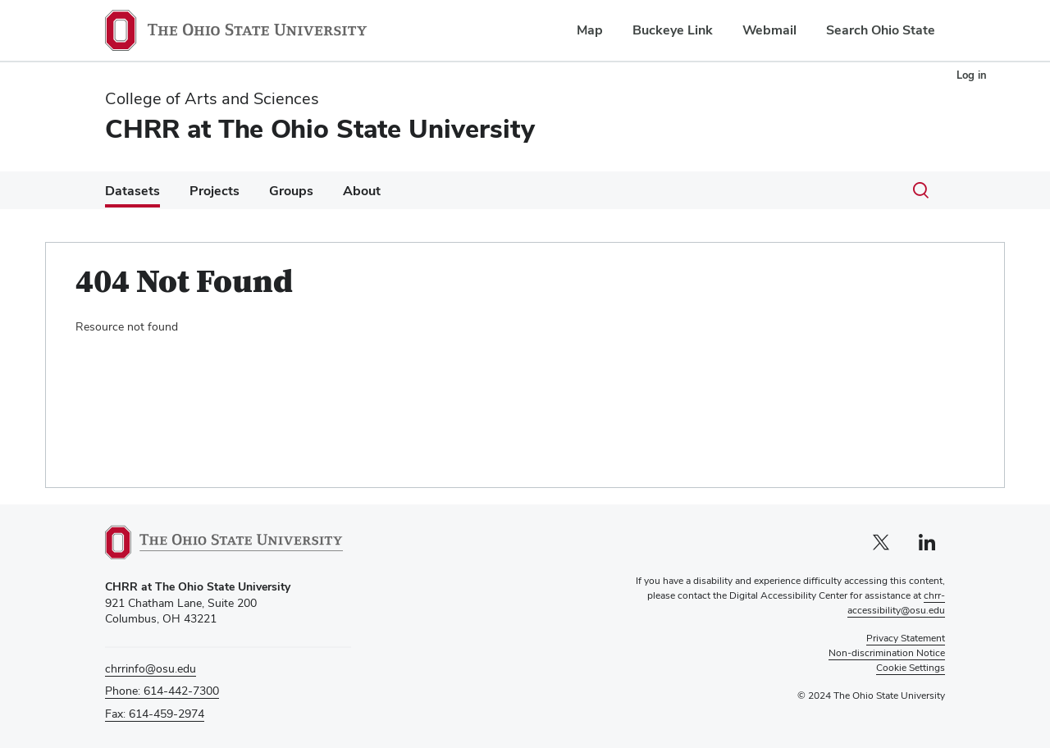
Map (590, 30)
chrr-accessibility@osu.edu (896, 603)
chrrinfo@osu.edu (150, 668)
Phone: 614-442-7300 (162, 690)
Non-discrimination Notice (887, 652)
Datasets (132, 190)
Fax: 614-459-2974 (154, 713)
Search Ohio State (880, 30)
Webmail (769, 30)
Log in (971, 75)
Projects (214, 190)
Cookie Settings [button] (910, 667)
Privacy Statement (905, 638)
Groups (291, 190)
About (362, 190)
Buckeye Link (672, 30)
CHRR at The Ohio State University (320, 128)
